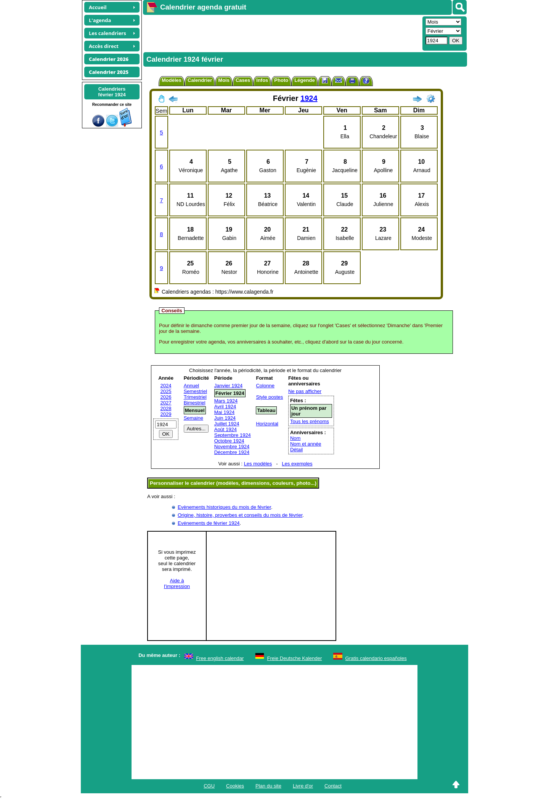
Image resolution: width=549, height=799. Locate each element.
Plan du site (268, 786)
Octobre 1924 (229, 441)
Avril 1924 (225, 406)
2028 (166, 408)
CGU (209, 786)
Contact (333, 786)
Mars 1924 (226, 401)
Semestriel (195, 391)
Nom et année (305, 444)
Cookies (235, 786)
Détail (296, 449)
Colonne (265, 385)
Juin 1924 (225, 418)
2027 (166, 403)
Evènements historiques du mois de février (224, 507)
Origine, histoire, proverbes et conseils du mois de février (240, 515)
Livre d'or (303, 786)
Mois (224, 80)
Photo (281, 80)
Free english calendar (220, 658)
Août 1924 (225, 429)
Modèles (171, 80)
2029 (166, 414)
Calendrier (200, 80)
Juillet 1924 (226, 424)
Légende (304, 80)
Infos (262, 80)
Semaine (193, 418)
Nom (295, 438)
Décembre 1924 (232, 452)
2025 (166, 391)
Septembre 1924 (232, 435)
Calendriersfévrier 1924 (111, 91)
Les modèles (258, 464)
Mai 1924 (224, 412)
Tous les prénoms (309, 421)
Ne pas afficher (304, 391)
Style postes (269, 397)
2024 (166, 385)
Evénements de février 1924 (209, 523)
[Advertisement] (282, 33)
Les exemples (297, 464)
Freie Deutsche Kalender (294, 658)
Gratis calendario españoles (376, 658)
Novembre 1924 (232, 446)
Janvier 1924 (228, 385)
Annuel (191, 385)
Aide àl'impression (177, 583)
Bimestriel (194, 403)
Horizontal (267, 424)
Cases (243, 80)
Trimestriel (195, 397)
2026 (166, 397)
